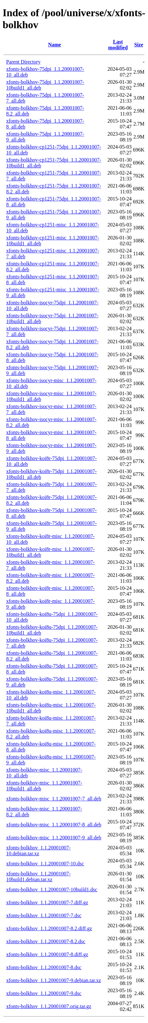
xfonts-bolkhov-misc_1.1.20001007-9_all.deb (53, 837)
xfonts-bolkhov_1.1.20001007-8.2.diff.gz (49, 928)
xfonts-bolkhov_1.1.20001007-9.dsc (43, 993)
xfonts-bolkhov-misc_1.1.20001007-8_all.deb (53, 824)
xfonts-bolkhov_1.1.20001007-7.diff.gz (47, 902)
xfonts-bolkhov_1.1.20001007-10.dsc (45, 863)
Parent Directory (23, 62)
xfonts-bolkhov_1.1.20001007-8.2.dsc (45, 941)
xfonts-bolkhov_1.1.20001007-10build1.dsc (51, 889)
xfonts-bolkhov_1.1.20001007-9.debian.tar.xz (53, 980)
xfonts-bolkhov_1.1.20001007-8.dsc (43, 967)
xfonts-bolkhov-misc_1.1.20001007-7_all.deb (53, 798)
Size (138, 44)
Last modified (118, 44)
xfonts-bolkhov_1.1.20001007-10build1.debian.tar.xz (38, 876)
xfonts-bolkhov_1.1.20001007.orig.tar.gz (48, 1006)
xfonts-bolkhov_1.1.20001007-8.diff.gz (47, 954)
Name (54, 44)
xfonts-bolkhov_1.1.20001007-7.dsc (43, 915)
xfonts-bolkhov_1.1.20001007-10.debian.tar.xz (38, 850)
